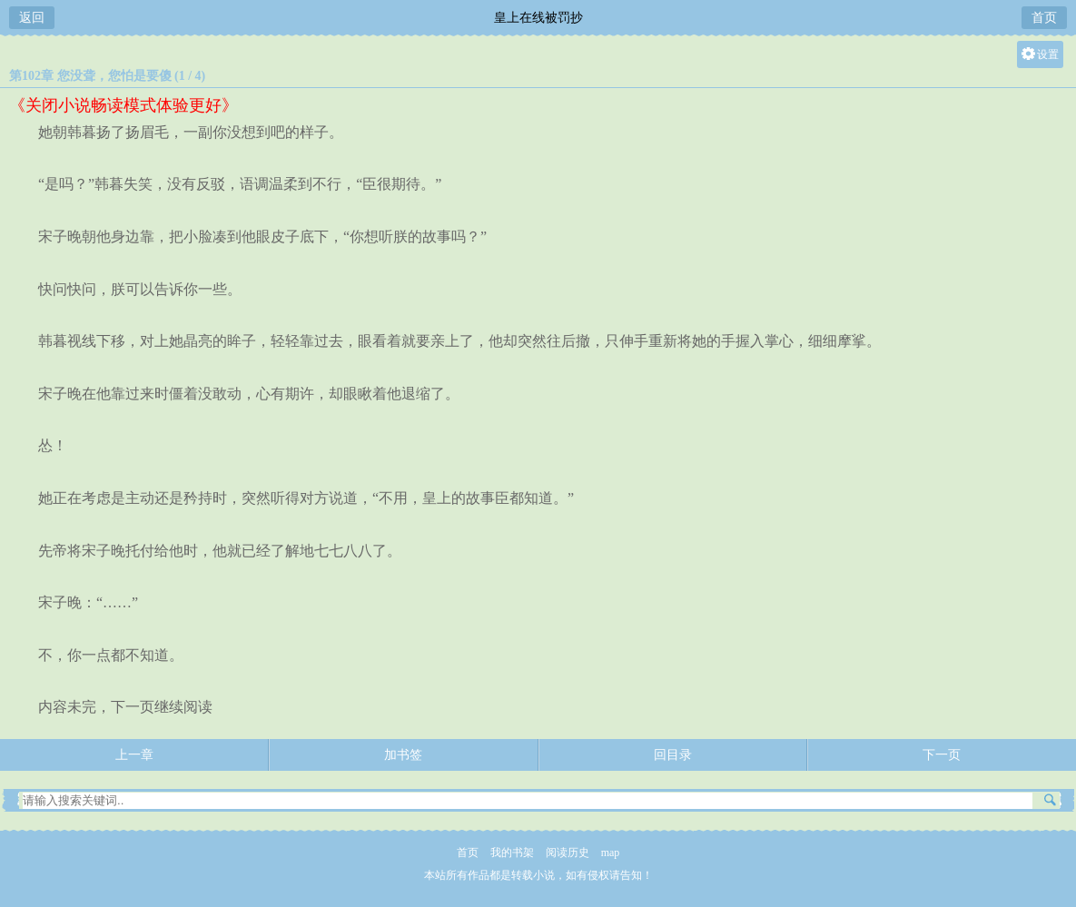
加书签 (403, 755)
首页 (1044, 18)
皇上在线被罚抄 (538, 18)
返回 (31, 18)
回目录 (673, 755)
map (610, 852)
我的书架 (512, 852)
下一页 (942, 755)
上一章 (134, 755)
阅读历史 (567, 852)
